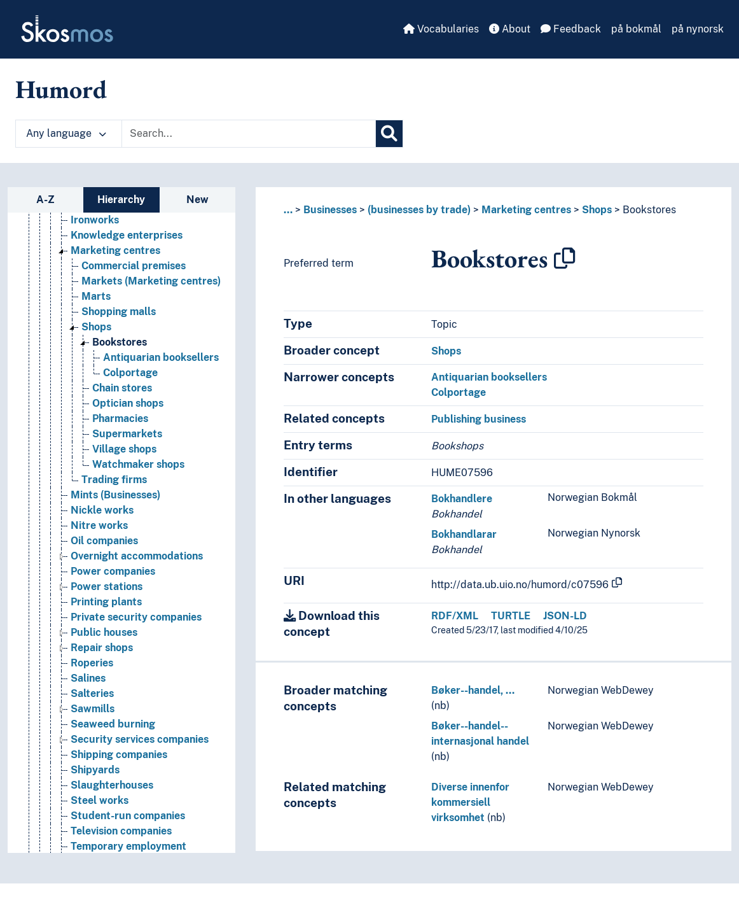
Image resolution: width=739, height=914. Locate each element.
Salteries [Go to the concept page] (92, 693)
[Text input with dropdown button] (248, 134)
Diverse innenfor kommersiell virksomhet (470, 802)
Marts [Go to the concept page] (96, 296)
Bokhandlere (461, 499)
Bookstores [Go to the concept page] (119, 342)
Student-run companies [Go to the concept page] (128, 816)
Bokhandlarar (464, 534)
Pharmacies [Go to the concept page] (120, 418)
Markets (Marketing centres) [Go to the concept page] (151, 281)
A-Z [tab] (45, 199)
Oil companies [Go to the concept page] (104, 541)
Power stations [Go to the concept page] (106, 586)
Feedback (571, 29)
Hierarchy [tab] (121, 199)
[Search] (389, 134)
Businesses (330, 210)
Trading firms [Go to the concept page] (114, 480)
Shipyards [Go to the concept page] (95, 770)
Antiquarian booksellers (489, 377)
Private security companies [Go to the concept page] (136, 617)
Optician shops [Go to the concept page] (127, 403)
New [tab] (197, 199)
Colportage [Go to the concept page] (130, 373)
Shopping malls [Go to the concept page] (118, 312)
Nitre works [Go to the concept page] (99, 525)
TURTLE (510, 616)
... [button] (288, 210)
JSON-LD (565, 616)
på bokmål (636, 29)
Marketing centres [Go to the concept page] (115, 250)
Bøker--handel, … (473, 690)
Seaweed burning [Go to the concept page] (113, 724)
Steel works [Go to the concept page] (99, 800)
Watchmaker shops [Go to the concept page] (138, 464)
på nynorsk (698, 29)
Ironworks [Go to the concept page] (95, 220)
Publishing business (478, 419)
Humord (61, 89)
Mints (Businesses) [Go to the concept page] (115, 495)
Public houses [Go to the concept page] (104, 632)
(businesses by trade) (419, 210)
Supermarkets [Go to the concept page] (127, 434)
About (509, 29)
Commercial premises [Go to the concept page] (133, 266)
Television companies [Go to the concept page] (121, 831)
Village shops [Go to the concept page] (124, 449)
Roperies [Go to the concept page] (92, 663)
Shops (597, 210)
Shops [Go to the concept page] (96, 327)
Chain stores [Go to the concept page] (122, 388)
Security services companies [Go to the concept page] (140, 739)
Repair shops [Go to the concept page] (102, 648)
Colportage (458, 392)
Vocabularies (441, 29)
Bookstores (649, 210)
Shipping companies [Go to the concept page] (119, 755)
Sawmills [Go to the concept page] (92, 709)
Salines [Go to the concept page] (88, 678)
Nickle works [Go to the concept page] (102, 510)
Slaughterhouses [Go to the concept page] (112, 785)
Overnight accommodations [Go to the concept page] (137, 556)
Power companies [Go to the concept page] (113, 571)
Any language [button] (66, 133)
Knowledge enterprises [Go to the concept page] (127, 235)
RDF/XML (454, 616)
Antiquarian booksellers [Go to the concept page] (161, 357)
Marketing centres (526, 210)
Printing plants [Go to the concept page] (106, 602)
